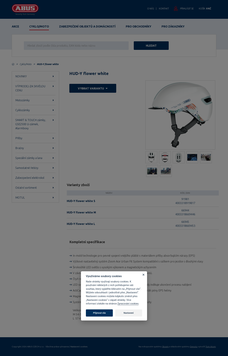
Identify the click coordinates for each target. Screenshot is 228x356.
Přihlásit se (187, 8)
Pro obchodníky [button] (138, 26)
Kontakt (164, 8)
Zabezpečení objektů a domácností (87, 26)
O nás (150, 8)
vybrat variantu (93, 88)
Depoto (193, 346)
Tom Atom (211, 346)
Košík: (205, 8)
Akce (15, 26)
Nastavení (129, 313)
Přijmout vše (99, 313)
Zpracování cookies (128, 303)
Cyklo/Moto (39, 26)
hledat (151, 45)
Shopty (165, 346)
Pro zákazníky (173, 26)
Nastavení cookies (78, 347)
